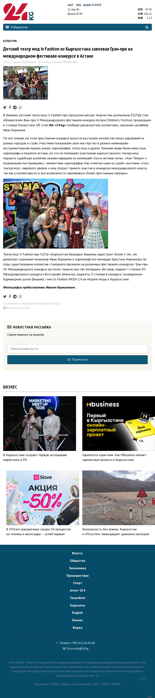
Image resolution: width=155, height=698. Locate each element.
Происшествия (77, 575)
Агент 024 (77, 590)
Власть (77, 553)
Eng (78, 5)
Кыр (70, 5)
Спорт (77, 583)
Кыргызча (77, 605)
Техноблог (77, 598)
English (77, 612)
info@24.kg (81, 648)
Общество (77, 560)
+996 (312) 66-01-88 (83, 643)
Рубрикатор (17, 27)
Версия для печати (16, 308)
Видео (77, 627)
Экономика (77, 568)
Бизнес (77, 620)
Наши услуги (92, 5)
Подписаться (78, 359)
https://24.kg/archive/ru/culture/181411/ (36, 303)
